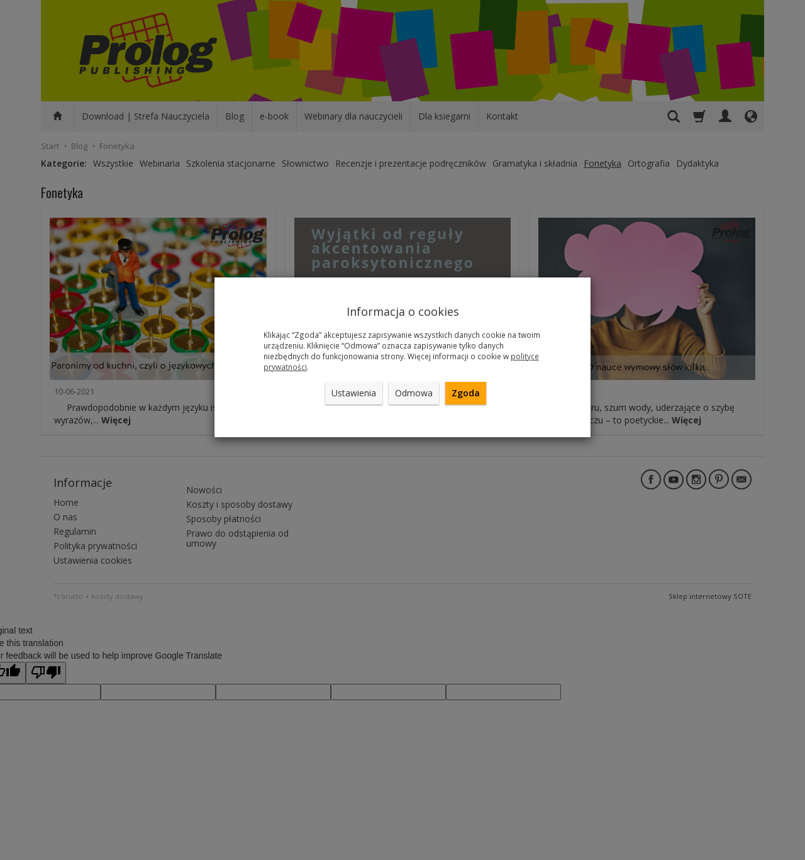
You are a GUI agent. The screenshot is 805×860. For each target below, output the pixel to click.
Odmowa (414, 393)
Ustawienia (353, 393)
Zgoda (466, 393)
